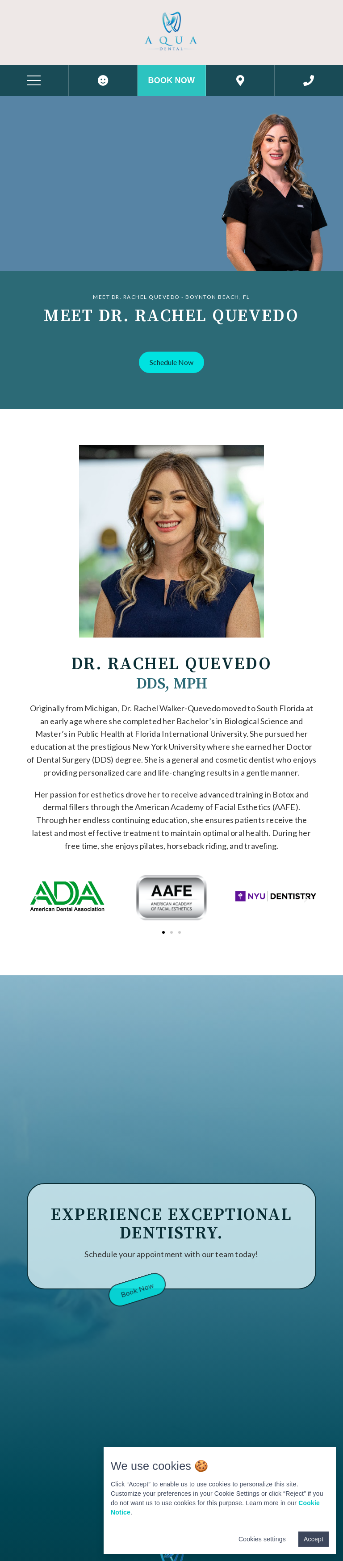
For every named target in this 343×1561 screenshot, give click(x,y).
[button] (171, 362)
